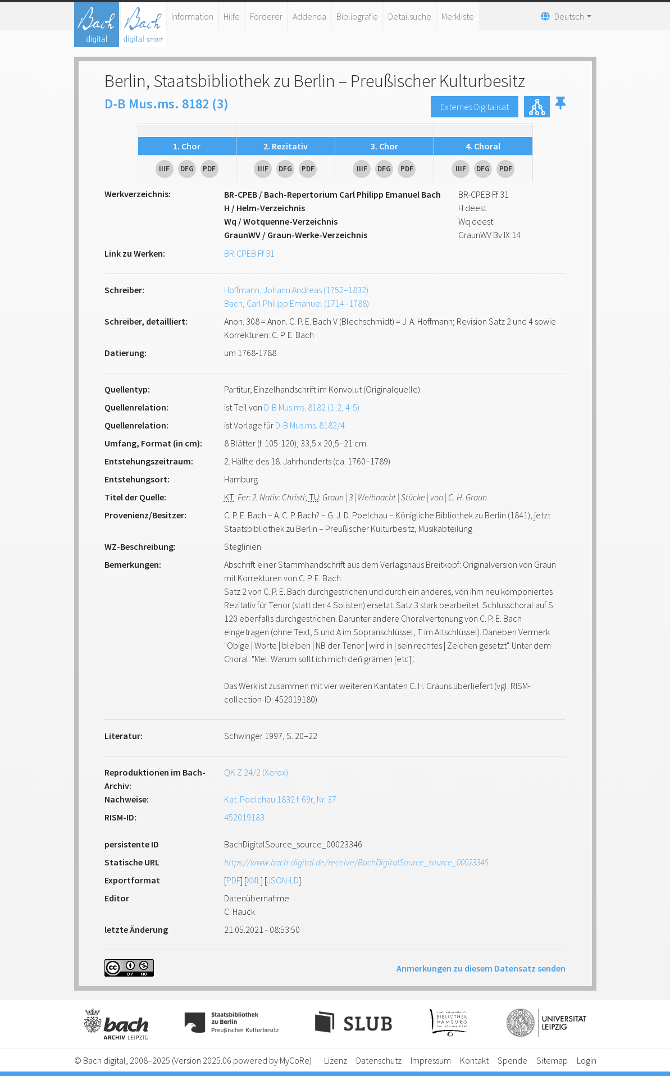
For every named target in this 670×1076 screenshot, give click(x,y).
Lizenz (335, 1060)
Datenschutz (379, 1060)
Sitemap (552, 1060)
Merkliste (457, 16)
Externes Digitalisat (474, 106)
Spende (512, 1060)
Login (586, 1060)
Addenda (309, 16)
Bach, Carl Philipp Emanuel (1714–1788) (296, 303)
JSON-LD (283, 880)
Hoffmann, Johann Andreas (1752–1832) (296, 289)
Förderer (266, 16)
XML (254, 880)
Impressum (431, 1060)
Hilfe (232, 16)
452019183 (244, 817)
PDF (233, 880)
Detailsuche (409, 16)
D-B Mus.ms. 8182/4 (310, 425)
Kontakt (474, 1060)
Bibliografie (357, 16)
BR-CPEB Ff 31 (249, 253)
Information (192, 16)
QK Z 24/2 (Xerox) (256, 772)
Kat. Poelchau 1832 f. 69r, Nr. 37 (280, 799)
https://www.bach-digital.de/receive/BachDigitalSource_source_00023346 (356, 862)
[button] (560, 106)
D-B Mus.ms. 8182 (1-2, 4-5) (311, 407)
